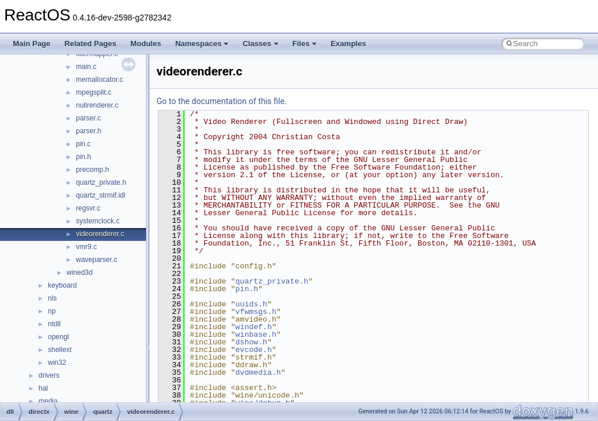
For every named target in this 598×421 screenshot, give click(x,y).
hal (43, 388)
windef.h (253, 327)
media (48, 401)
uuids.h (251, 304)
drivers (49, 375)
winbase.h (255, 334)
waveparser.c (96, 260)
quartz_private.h (101, 182)
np (51, 311)
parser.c (88, 118)
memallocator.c (99, 79)
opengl (58, 337)
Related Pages (90, 43)
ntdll (54, 324)
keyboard (62, 285)
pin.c (83, 144)
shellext (60, 350)
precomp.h (92, 169)
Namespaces (202, 43)
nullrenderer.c (97, 105)
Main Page (31, 43)
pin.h (83, 157)
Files (305, 43)
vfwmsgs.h (255, 311)
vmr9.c (86, 247)
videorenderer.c (100, 234)
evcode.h (253, 349)
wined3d (80, 272)
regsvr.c (88, 208)
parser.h (88, 131)
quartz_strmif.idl (101, 195)
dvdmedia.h (258, 372)
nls (52, 298)
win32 (57, 362)
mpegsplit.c (94, 92)
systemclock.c (98, 221)
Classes (260, 43)
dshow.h (251, 342)
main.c (86, 67)
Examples (348, 43)
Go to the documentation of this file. (222, 101)
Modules (145, 43)
